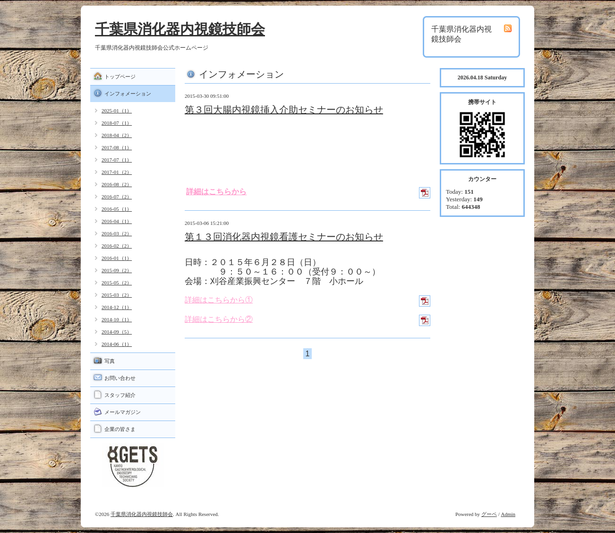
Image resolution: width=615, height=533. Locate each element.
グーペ (489, 514)
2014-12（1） (117, 307)
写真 (109, 361)
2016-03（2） (117, 233)
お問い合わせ (120, 378)
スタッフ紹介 (120, 395)
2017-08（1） (117, 147)
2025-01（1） (117, 110)
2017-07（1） (117, 160)
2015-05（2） (117, 282)
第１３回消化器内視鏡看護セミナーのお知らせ (284, 237)
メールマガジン (122, 412)
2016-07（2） (117, 196)
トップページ (120, 76)
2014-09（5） (117, 332)
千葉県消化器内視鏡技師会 (180, 29)
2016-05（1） (117, 209)
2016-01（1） (117, 258)
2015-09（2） (117, 270)
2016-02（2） (117, 246)
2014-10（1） (117, 319)
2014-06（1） (117, 344)
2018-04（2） (117, 135)
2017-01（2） (117, 172)
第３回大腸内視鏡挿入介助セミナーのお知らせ (284, 109)
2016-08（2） (117, 184)
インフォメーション (127, 93)
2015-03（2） (117, 295)
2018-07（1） (117, 123)
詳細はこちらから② (219, 319)
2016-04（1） (117, 221)
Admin (508, 514)
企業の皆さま (120, 429)
